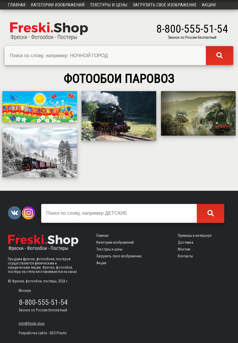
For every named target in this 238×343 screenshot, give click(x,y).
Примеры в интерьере (195, 235)
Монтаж (184, 249)
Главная (17, 4)
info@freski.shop (32, 323)
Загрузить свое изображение (165, 4)
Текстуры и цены (108, 4)
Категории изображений (58, 4)
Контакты (185, 256)
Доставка (185, 242)
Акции (209, 4)
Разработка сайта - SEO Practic (43, 333)
